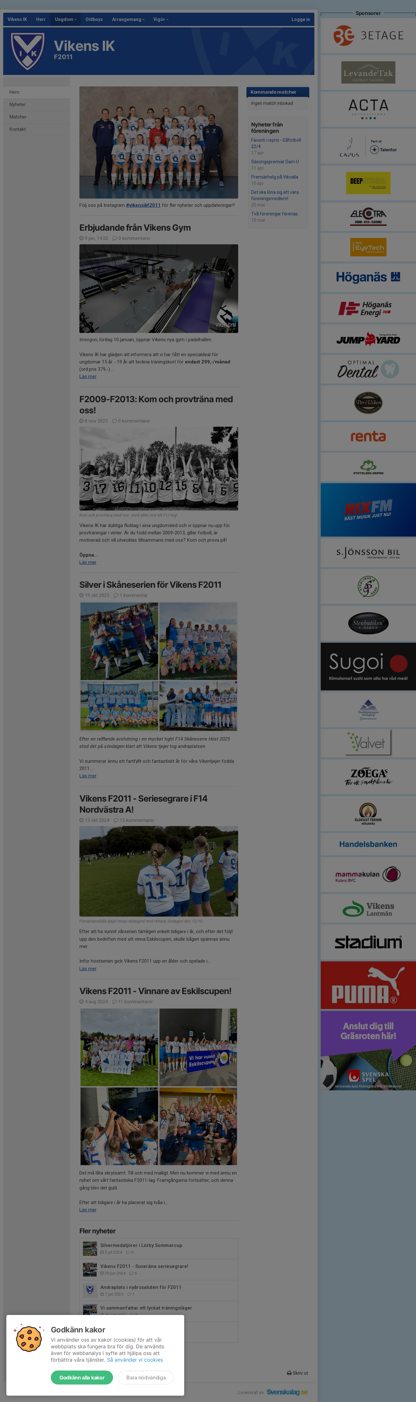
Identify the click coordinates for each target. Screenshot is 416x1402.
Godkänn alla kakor (81, 1377)
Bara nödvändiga (145, 1377)
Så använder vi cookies (135, 1360)
